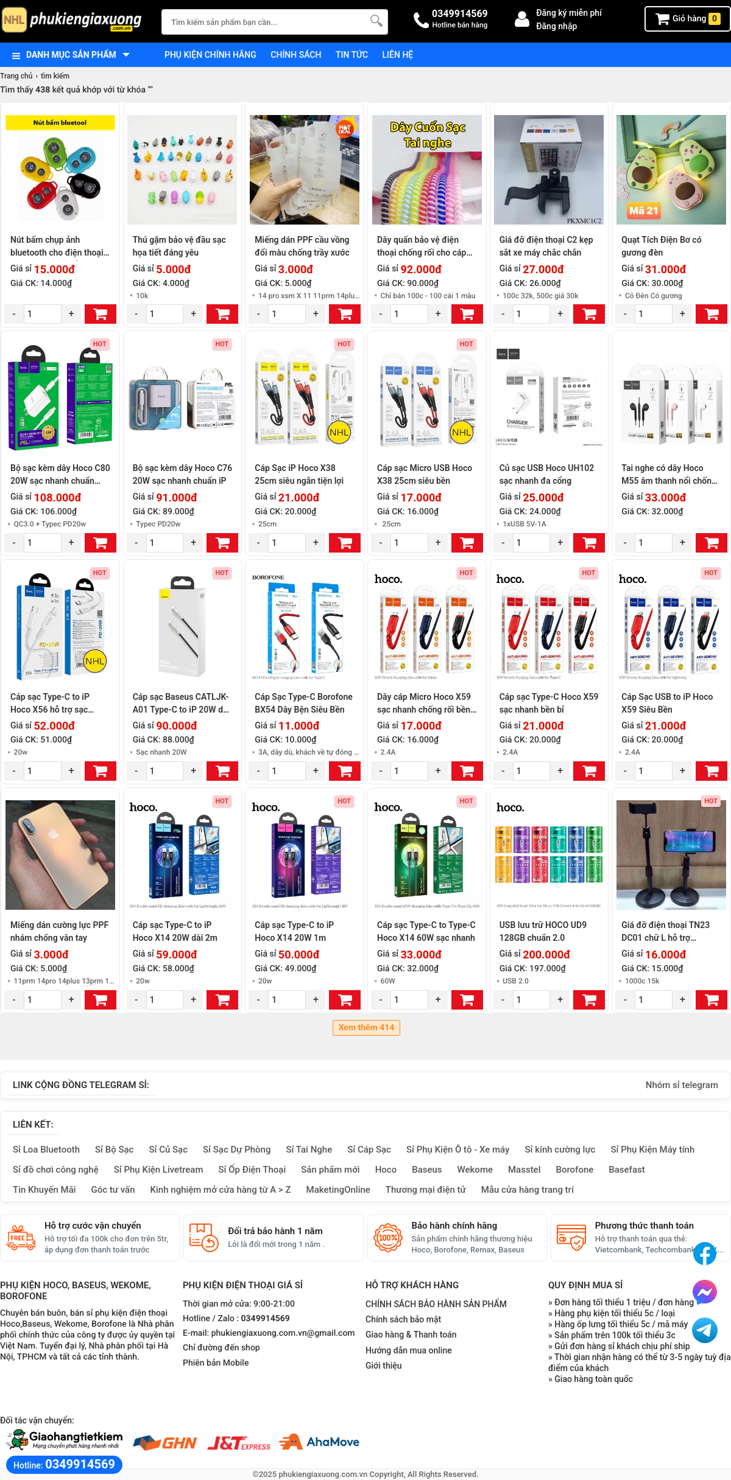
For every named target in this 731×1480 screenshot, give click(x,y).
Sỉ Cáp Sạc (369, 1149)
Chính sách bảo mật (403, 1319)
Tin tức (352, 55)
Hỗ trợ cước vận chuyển (92, 1225)
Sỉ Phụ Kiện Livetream (158, 1169)
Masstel (524, 1169)
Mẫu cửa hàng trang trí (527, 1189)
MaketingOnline (338, 1189)
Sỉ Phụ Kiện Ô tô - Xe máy (458, 1149)
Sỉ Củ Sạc (168, 1149)
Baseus (427, 1169)
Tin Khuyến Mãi (44, 1189)
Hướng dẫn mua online (409, 1350)
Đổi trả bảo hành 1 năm (275, 1231)
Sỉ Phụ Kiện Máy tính (652, 1149)
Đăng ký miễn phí (569, 13)
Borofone (574, 1169)
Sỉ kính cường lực (559, 1149)
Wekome (475, 1169)
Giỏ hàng (688, 19)
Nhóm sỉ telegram (682, 1085)
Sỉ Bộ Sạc (114, 1149)
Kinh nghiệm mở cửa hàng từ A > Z (220, 1189)
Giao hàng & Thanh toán (411, 1334)
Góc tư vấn (113, 1189)
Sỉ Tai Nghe (309, 1149)
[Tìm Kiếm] (375, 20)
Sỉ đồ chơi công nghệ (56, 1169)
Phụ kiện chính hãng (210, 55)
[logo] (74, 21)
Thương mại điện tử (426, 1189)
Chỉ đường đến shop (221, 1348)
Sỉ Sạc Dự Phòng (236, 1149)
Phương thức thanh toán (644, 1225)
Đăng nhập (556, 26)
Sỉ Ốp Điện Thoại (252, 1169)
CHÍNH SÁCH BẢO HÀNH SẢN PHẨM (436, 1304)
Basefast (626, 1169)
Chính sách (295, 55)
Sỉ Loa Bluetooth (46, 1149)
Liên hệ (398, 55)
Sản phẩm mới (330, 1169)
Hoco (386, 1169)
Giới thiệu (384, 1365)
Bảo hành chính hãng (455, 1225)
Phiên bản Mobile (216, 1363)
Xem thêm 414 (367, 1028)
